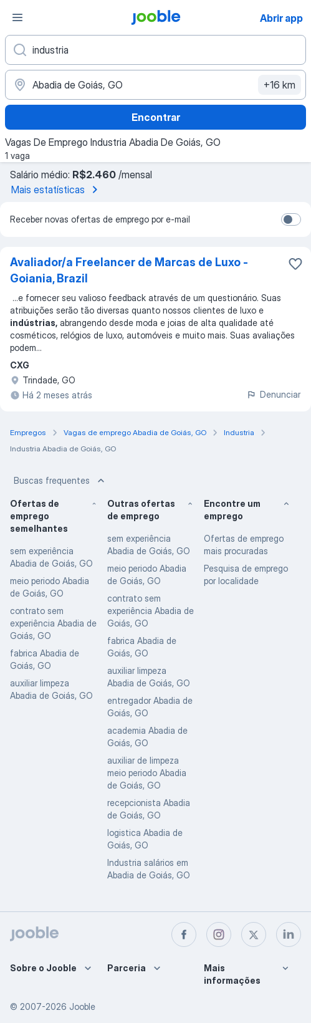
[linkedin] (288, 934)
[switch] (291, 219)
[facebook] (183, 934)
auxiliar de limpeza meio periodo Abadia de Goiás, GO (146, 772)
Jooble (82, 1006)
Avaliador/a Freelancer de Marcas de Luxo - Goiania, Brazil (129, 270)
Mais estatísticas (56, 189)
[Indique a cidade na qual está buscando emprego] (155, 85)
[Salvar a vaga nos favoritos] (295, 264)
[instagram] (218, 934)
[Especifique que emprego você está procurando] (155, 50)
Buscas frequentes (60, 480)
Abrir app (281, 18)
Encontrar (156, 117)
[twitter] (253, 934)
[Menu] (17, 17)
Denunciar (273, 394)
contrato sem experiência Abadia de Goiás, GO (53, 623)
